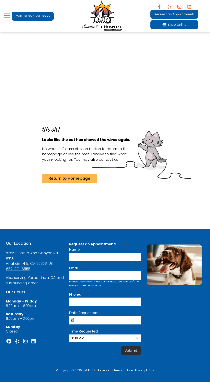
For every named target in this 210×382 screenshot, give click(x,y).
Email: (75, 268)
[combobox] (105, 338)
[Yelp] (169, 6)
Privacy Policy (144, 370)
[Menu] (7, 15)
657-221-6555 (18, 268)
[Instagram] (179, 6)
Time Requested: (84, 331)
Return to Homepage (69, 178)
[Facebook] (159, 6)
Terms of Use (123, 370)
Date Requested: (83, 312)
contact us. (109, 159)
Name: (76, 249)
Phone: (76, 294)
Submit (131, 350)
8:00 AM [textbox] (77, 338)
